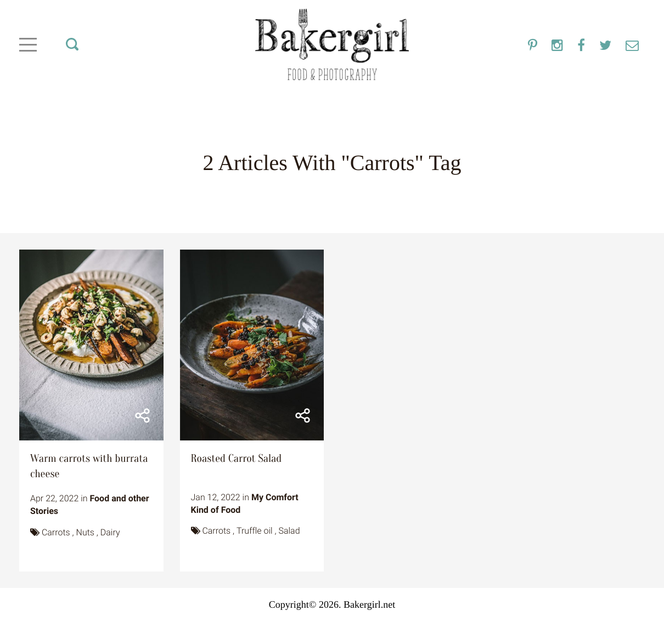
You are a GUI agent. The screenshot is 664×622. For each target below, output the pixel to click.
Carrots (56, 532)
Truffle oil (255, 530)
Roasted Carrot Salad (236, 459)
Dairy (110, 532)
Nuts (85, 532)
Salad (289, 530)
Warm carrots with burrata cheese (89, 467)
